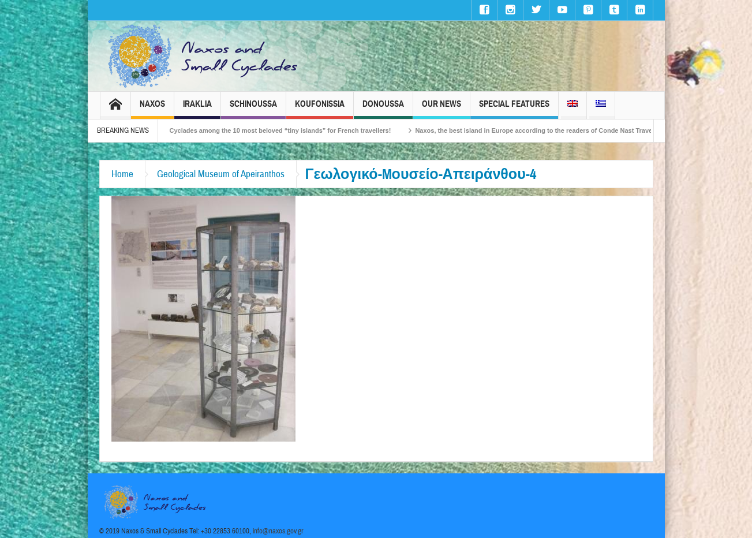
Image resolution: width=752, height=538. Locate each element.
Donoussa (383, 109)
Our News (441, 109)
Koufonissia (319, 109)
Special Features (514, 109)
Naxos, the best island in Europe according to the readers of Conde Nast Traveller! (549, 130)
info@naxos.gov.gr (278, 531)
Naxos (152, 109)
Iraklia (197, 109)
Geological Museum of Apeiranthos (221, 174)
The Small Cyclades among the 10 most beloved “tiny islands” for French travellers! (274, 130)
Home (122, 174)
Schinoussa (253, 109)
